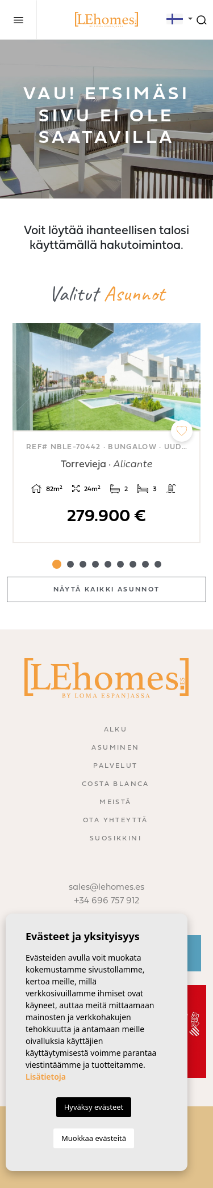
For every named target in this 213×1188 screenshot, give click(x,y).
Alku (116, 729)
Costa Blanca (115, 784)
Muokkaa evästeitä (93, 1138)
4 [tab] (95, 564)
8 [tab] (145, 564)
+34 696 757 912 (107, 901)
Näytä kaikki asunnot (106, 589)
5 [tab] (108, 564)
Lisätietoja (46, 1076)
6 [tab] (120, 564)
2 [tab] (70, 564)
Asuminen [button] (115, 748)
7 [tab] (133, 564)
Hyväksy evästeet (94, 1107)
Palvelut (115, 766)
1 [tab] (56, 564)
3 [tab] (83, 564)
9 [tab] (157, 564)
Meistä (115, 802)
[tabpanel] (106, 433)
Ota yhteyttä (115, 820)
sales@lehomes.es (106, 887)
